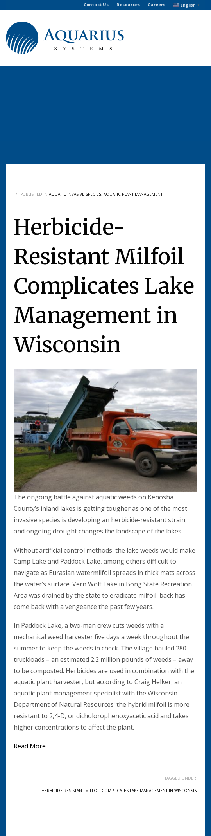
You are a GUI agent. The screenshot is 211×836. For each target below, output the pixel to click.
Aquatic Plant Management (133, 194)
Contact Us (96, 4)
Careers (156, 4)
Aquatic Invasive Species (75, 194)
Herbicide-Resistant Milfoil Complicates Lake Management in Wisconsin (119, 790)
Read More (30, 746)
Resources (128, 4)
